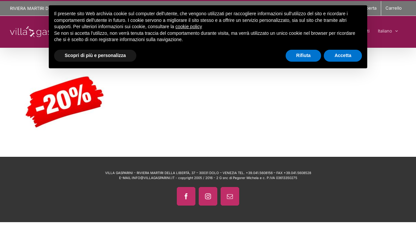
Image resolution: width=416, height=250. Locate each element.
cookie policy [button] (188, 26)
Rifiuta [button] (303, 55)
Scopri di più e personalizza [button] (95, 55)
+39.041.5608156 (259, 173)
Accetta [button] (342, 55)
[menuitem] (388, 30)
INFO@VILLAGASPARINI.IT (153, 178)
